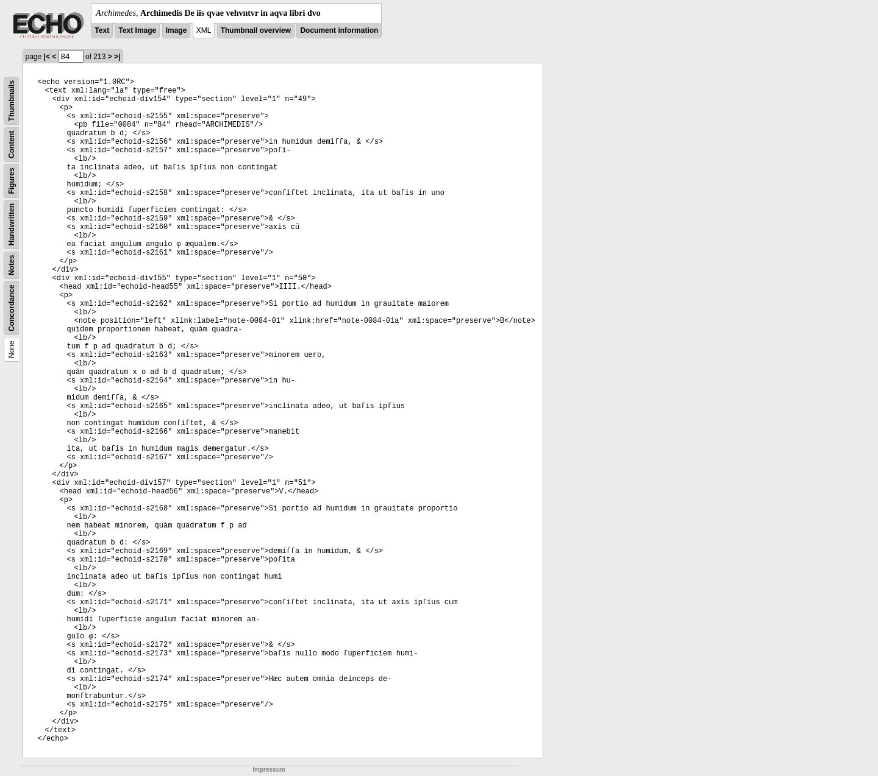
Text (102, 30)
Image (176, 30)
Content (11, 144)
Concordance (11, 307)
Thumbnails (11, 100)
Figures (11, 181)
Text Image (137, 30)
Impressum (268, 769)
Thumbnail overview (256, 30)
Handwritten (11, 224)
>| (117, 56)
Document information (339, 30)
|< (47, 56)
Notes (11, 265)
